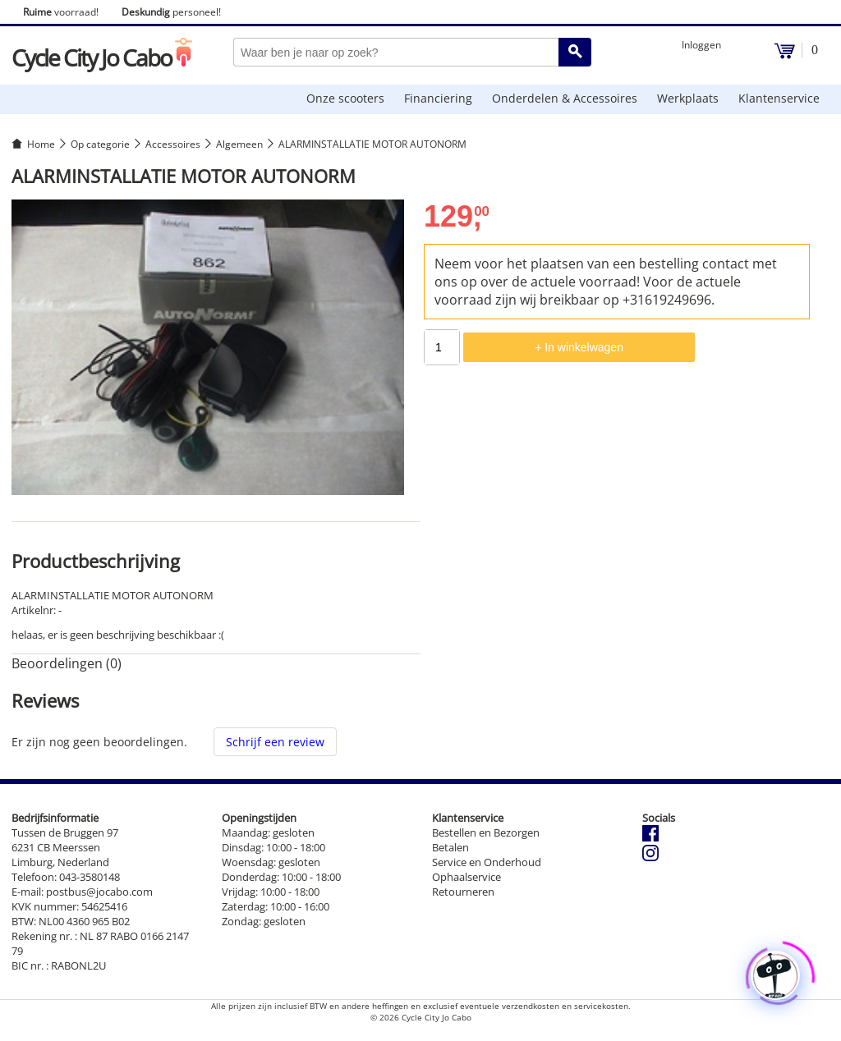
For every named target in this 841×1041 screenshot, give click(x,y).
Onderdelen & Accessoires (564, 98)
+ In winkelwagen (579, 347)
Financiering (438, 98)
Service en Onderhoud (486, 862)
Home (41, 144)
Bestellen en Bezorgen (486, 832)
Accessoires (172, 144)
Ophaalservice (466, 876)
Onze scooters (345, 98)
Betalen (450, 847)
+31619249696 (667, 300)
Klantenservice (779, 98)
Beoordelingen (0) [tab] (66, 663)
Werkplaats (688, 98)
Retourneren (463, 891)
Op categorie (100, 144)
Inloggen (701, 45)
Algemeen (239, 144)
